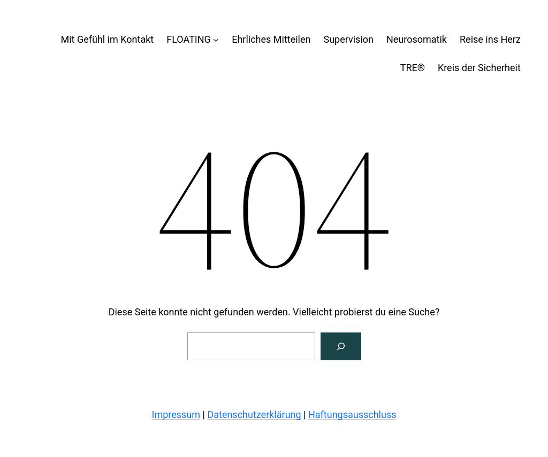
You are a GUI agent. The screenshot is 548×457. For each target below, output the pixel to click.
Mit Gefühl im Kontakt (107, 39)
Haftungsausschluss (352, 414)
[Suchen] (341, 346)
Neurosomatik (416, 39)
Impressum (176, 414)
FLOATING (188, 39)
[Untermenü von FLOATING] (216, 40)
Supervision (348, 39)
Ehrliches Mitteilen (271, 39)
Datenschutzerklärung (254, 414)
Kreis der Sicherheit (479, 67)
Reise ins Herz (490, 39)
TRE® (412, 67)
